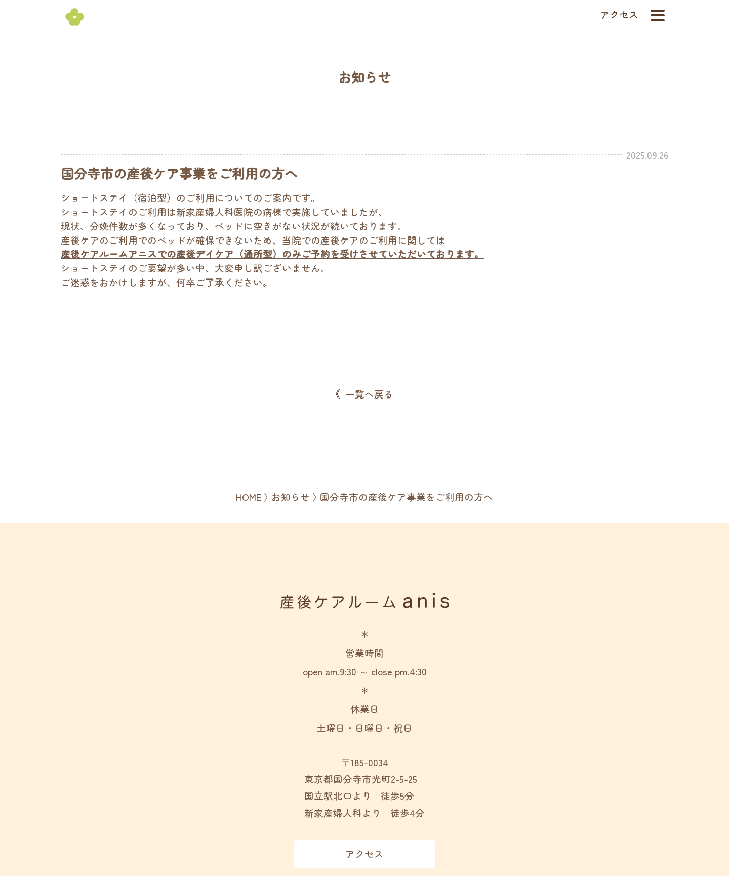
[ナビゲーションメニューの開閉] (657, 15)
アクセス (619, 14)
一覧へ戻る (369, 394)
